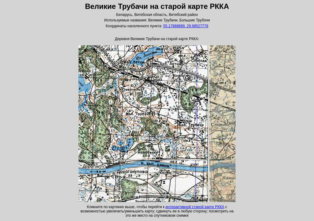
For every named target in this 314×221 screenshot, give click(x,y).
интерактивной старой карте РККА (195, 207)
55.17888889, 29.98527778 (185, 26)
